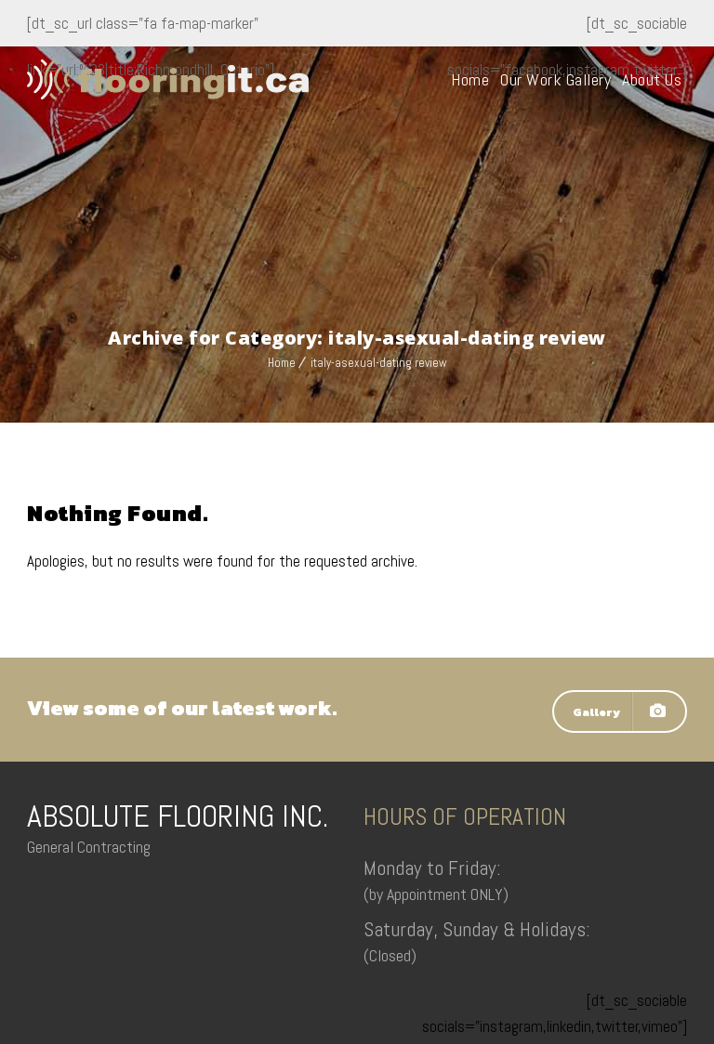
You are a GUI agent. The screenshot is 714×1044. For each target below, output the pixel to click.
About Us (651, 79)
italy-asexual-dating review (379, 363)
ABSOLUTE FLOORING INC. (177, 816)
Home (470, 79)
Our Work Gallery (555, 79)
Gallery (619, 711)
